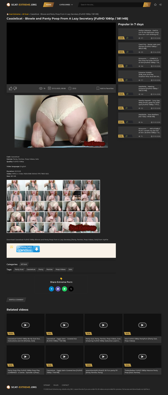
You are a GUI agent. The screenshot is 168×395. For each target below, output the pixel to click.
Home (48, 5)
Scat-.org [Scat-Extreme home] (24, 4)
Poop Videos (60, 269)
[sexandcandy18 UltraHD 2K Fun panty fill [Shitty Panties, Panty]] (103, 360)
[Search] (147, 4)
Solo (70, 269)
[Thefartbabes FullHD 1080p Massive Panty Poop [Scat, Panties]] (142, 360)
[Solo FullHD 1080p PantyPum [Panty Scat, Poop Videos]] (142, 328)
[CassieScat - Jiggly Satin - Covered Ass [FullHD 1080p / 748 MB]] (64, 328)
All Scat (25, 14)
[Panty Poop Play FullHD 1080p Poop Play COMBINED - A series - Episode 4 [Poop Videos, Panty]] (25, 360)
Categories (64, 5)
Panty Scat (19, 269)
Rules (56, 385)
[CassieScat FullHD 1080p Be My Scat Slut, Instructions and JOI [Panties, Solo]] (25, 328)
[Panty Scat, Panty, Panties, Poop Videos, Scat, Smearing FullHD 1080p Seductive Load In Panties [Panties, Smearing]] (103, 328)
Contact (65, 385)
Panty (41, 269)
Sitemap (47, 385)
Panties (49, 269)
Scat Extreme (15, 14)
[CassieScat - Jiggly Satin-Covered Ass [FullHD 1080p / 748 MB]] (64, 360)
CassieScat (31, 269)
